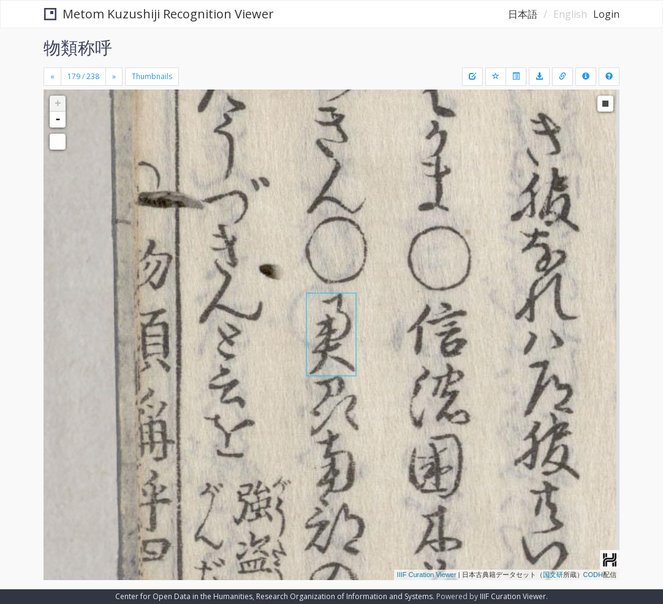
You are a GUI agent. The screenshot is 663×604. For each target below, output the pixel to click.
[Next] (114, 76)
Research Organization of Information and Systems (344, 596)
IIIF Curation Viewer (427, 574)
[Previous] (52, 76)
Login (606, 14)
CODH (593, 574)
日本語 (522, 14)
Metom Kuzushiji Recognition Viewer (159, 14)
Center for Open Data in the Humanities (183, 596)
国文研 (553, 574)
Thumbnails (152, 76)
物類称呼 (78, 47)
